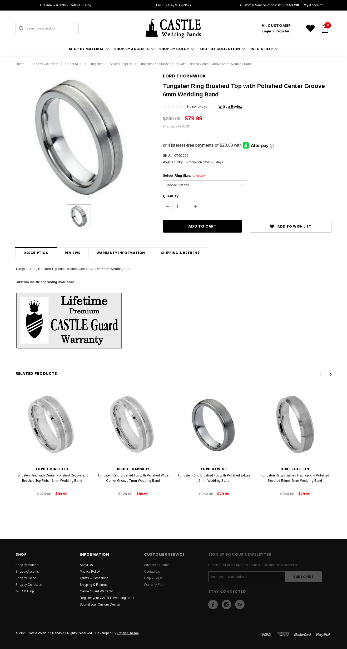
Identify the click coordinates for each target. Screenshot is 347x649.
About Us (86, 565)
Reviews (73, 252)
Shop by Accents (27, 571)
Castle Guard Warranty (96, 591)
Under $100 (73, 64)
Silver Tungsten (121, 64)
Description (36, 252)
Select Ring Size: (184, 176)
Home (20, 64)
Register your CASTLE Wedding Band (107, 598)
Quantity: (171, 196)
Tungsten (96, 64)
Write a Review (230, 107)
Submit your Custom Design (100, 604)
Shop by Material (27, 565)
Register (282, 31)
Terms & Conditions (94, 578)
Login (266, 31)
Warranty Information (121, 252)
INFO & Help (25, 591)
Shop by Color (26, 578)
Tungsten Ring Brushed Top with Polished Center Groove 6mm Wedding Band (195, 64)
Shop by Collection (45, 64)
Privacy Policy (90, 571)
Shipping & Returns (180, 252)
